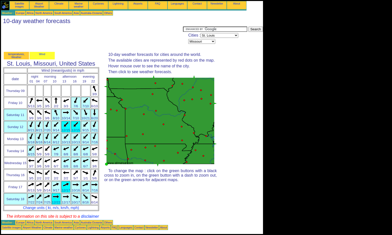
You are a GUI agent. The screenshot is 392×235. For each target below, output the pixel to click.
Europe (20, 13)
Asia (76, 13)
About (236, 3)
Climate (58, 3)
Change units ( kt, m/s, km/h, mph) (51, 208)
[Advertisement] (92, 38)
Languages (177, 3)
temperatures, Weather (16, 56)
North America (44, 13)
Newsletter (216, 3)
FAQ (157, 3)
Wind (42, 54)
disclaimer (90, 216)
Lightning (118, 3)
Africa (30, 13)
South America (63, 13)
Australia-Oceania (91, 13)
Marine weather (79, 5)
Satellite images (19, 5)
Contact (197, 3)
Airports (137, 3)
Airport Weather (39, 5)
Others (108, 13)
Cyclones (98, 3)
